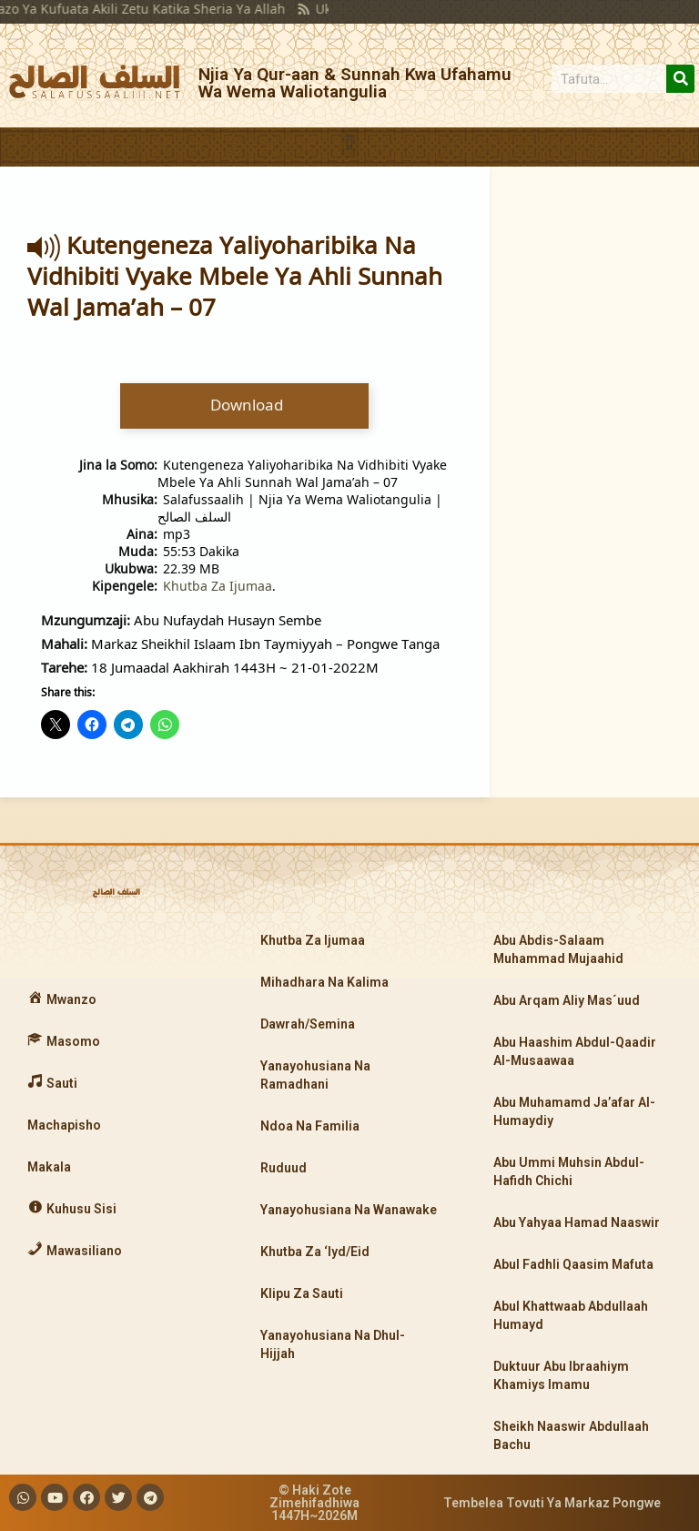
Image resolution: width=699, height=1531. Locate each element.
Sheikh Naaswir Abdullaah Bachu (571, 1435)
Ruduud (283, 1168)
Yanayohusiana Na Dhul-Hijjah (332, 1344)
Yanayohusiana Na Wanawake (348, 1209)
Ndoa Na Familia (310, 1126)
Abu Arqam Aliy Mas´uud (566, 1000)
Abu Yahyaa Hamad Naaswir (576, 1222)
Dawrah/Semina (307, 1024)
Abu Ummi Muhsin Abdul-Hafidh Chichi (568, 1171)
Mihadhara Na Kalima (324, 982)
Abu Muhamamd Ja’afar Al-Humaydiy (574, 1111)
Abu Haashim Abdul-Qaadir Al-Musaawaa (574, 1051)
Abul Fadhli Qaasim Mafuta (573, 1264)
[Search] (680, 79)
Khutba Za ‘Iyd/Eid (315, 1251)
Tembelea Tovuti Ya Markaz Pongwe (552, 1503)
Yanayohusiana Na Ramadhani (315, 1075)
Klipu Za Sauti (301, 1293)
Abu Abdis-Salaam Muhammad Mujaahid (558, 949)
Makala (49, 1167)
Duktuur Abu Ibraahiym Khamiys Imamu (561, 1375)
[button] (349, 142)
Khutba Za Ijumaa (217, 585)
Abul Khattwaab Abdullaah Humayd (570, 1315)
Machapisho (64, 1125)
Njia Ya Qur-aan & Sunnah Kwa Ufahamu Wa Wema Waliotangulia (355, 83)
